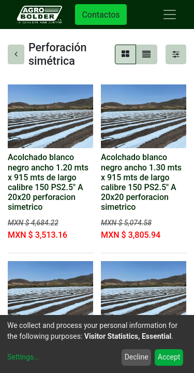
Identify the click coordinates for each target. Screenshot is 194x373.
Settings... (23, 357)
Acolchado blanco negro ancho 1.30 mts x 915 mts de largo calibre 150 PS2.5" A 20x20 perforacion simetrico (141, 182)
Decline (136, 357)
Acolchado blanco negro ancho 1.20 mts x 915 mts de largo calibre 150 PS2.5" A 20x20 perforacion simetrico (48, 182)
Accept (169, 357)
